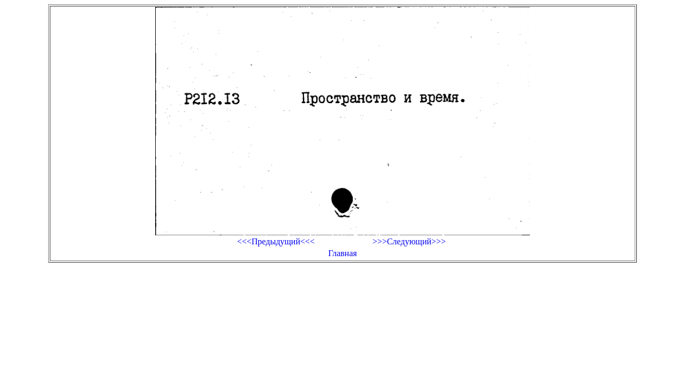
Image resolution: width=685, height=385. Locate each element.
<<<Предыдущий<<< (276, 241)
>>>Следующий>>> (409, 241)
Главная (342, 253)
